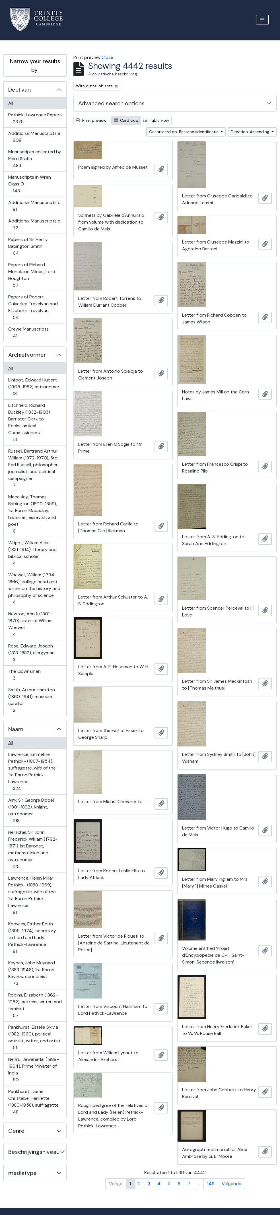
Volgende (231, 1184)
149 (211, 1184)
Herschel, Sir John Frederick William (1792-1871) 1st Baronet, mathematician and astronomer (32, 849)
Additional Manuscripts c (34, 224)
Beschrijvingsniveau (33, 1152)
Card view (126, 120)
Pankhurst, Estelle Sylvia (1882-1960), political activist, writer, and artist (34, 1037)
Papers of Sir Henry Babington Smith (28, 246)
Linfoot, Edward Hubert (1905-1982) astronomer (33, 386)
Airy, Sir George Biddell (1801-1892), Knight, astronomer (31, 810)
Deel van (19, 89)
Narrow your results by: (35, 65)
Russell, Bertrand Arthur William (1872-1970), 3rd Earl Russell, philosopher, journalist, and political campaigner (33, 468)
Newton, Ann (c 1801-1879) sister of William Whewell (30, 624)
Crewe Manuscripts (28, 332)
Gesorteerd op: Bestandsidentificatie (184, 131)
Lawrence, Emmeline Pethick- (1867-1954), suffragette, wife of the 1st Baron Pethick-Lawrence (32, 771)
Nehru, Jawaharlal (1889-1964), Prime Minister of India (33, 1069)
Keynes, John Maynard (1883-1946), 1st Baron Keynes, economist (31, 973)
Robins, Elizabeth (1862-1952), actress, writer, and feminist (35, 1005)
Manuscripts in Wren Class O (29, 184)
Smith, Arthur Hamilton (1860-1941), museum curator (31, 700)
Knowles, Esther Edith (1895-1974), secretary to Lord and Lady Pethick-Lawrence (32, 937)
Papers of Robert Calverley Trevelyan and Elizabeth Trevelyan (33, 307)
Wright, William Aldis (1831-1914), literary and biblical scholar (32, 553)
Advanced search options (111, 103)
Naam (15, 729)
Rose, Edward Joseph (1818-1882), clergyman (31, 652)
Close (107, 57)
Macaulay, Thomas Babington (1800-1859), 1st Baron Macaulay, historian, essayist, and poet (32, 514)
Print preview (91, 120)
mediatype (22, 1173)
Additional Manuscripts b (34, 206)
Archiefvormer (27, 354)
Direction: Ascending (250, 131)
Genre (16, 1130)
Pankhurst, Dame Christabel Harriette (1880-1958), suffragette (33, 1101)
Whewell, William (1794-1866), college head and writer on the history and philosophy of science (34, 588)
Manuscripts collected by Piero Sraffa (34, 158)
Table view (156, 120)
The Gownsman (24, 675)
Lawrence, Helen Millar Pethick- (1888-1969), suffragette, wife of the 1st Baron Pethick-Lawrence (32, 895)
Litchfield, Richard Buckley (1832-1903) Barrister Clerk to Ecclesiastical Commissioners (29, 422)
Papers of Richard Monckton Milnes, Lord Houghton (31, 275)
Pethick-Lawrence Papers (35, 118)
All (10, 103)
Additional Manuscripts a (34, 137)
